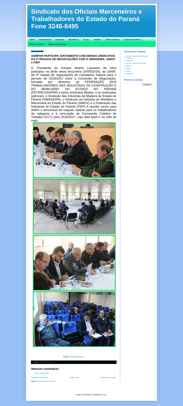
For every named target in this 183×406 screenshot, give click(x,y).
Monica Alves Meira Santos (46, 362)
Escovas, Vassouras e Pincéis (136, 63)
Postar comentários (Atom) (46, 381)
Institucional (45, 39)
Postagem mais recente (40, 377)
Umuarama (129, 73)
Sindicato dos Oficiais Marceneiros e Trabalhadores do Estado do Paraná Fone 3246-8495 (86, 19)
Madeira (128, 66)
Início (32, 39)
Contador (59, 39)
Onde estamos (112, 39)
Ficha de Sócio (36, 44)
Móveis (128, 68)
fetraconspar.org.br (76, 357)
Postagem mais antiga (108, 377)
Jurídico (97, 39)
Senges (128, 71)
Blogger (104, 395)
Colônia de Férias (132, 39)
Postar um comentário (41, 373)
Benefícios (74, 39)
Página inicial (74, 377)
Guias (86, 39)
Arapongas (129, 60)
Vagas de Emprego (57, 44)
